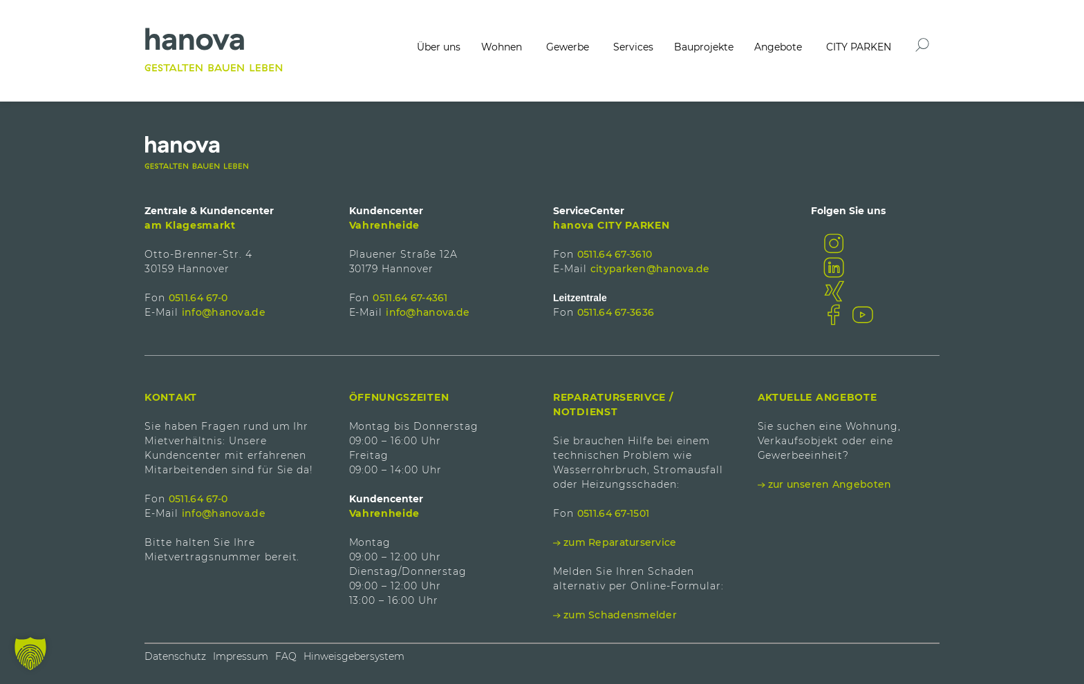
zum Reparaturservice (620, 542)
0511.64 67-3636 (615, 312)
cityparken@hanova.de (650, 269)
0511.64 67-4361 (410, 298)
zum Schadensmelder (620, 615)
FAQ (286, 656)
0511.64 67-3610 (614, 254)
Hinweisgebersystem (353, 656)
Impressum (240, 656)
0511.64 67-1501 (613, 513)
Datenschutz (175, 656)
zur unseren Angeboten (830, 484)
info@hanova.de (223, 312)
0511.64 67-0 (198, 298)
